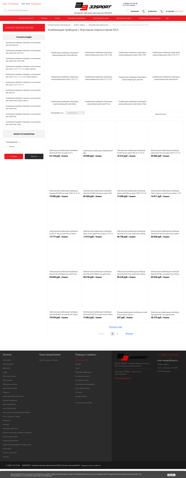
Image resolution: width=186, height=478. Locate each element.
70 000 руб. (64, 197)
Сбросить (34, 156)
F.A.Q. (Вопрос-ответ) (82, 388)
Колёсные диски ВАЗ (10, 436)
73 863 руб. (98, 318)
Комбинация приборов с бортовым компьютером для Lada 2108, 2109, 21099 (23, 60)
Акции (57, 18)
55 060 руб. (166, 157)
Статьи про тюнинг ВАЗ (83, 403)
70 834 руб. (64, 318)
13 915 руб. (98, 237)
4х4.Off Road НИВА (9, 408)
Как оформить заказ (101, 18)
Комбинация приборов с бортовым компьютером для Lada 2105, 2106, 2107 (23, 52)
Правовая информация (76, 18)
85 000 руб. (98, 197)
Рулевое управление (10, 400)
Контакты (78, 392)
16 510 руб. (132, 157)
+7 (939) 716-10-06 (130, 3)
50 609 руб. (166, 237)
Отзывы (44, 18)
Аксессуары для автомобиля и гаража (16, 412)
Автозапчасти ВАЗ (26, 18)
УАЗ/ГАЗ (6, 457)
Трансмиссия (7, 380)
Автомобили (7, 360)
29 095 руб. (98, 157)
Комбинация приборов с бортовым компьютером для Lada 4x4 (23, 91)
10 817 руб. (166, 197)
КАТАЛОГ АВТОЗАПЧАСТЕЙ (19, 27)
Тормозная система (10, 384)
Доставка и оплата (124, 18)
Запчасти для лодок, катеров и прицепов (17, 432)
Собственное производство (149, 18)
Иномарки (6, 420)
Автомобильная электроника (13, 396)
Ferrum (11, 147)
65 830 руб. (166, 278)
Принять (171, 475)
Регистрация (13, 4)
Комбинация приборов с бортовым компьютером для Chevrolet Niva (23, 44)
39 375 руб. (166, 318)
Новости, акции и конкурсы (48, 360)
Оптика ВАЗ (7, 449)
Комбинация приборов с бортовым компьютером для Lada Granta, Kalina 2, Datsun (23, 99)
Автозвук (6, 424)
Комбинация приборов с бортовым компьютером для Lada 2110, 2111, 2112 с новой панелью (23, 67)
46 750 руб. (132, 237)
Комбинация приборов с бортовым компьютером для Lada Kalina (23, 107)
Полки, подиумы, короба (11, 416)
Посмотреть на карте (123, 378)
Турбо (5, 372)
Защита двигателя (9, 404)
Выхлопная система (10, 388)
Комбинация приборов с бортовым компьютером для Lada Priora (23, 115)
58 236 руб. (98, 278)
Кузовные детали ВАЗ (10, 441)
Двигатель (6, 368)
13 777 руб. (64, 237)
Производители (8, 364)
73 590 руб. (132, 197)
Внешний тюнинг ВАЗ (10, 428)
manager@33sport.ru (170, 360)
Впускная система (9, 376)
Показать (13, 156)
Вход (5, 4)
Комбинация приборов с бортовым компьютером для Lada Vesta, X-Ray (23, 123)
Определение (36, 4)
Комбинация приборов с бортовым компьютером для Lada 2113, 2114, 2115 (23, 83)
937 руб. (132, 318)
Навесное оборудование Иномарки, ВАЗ (17, 445)
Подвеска (6, 392)
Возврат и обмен (81, 396)
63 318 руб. (64, 157)
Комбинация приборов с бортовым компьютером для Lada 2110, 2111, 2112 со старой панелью (23, 75)
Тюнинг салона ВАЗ (10, 453)
